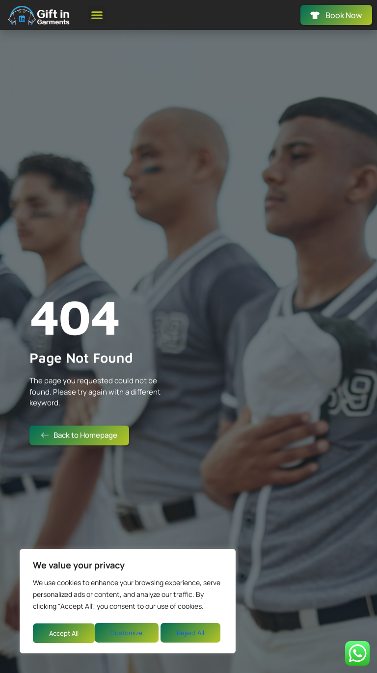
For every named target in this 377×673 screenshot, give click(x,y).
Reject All (128, 633)
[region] (128, 602)
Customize (64, 633)
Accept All (192, 633)
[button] (97, 16)
